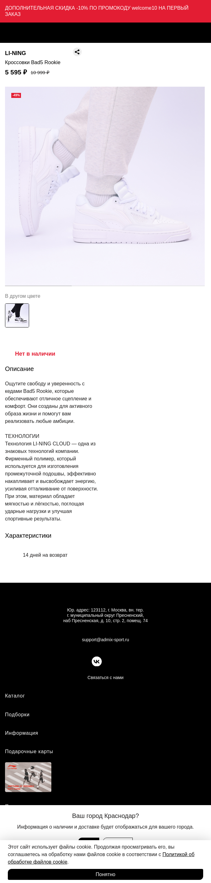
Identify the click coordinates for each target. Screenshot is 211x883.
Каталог (15, 695)
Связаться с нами (106, 677)
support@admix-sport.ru (105, 639)
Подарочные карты (29, 751)
